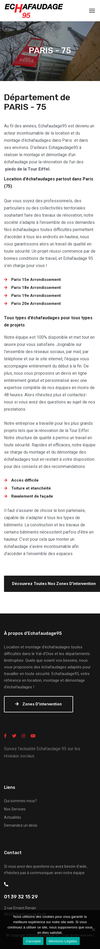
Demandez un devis (20, 825)
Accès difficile (25, 480)
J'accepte (33, 941)
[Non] (93, 929)
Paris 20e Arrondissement (36, 303)
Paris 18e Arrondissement (36, 287)
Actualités (12, 817)
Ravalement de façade (32, 496)
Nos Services (15, 809)
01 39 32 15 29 (21, 897)
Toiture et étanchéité (31, 488)
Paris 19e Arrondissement (36, 295)
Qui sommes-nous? (20, 801)
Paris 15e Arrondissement (36, 279)
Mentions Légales (63, 941)
